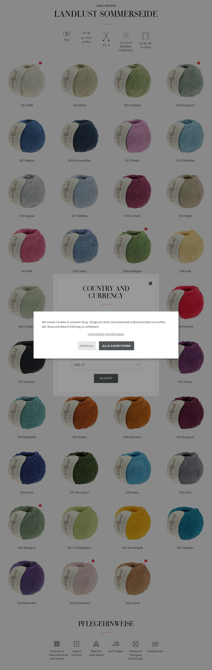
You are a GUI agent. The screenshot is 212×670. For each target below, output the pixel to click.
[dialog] (106, 335)
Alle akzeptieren (116, 345)
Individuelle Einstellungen (106, 334)
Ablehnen (86, 345)
